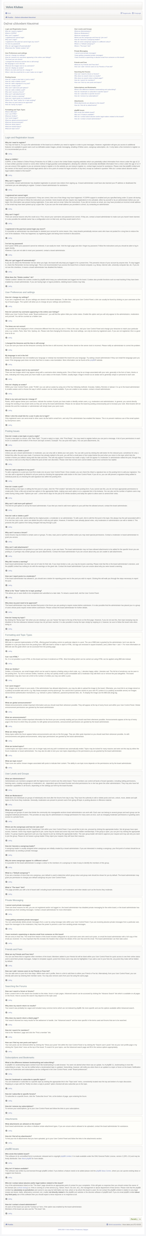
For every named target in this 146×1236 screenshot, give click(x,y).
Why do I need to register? (14, 31)
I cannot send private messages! (85, 53)
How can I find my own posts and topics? (88, 82)
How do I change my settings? (15, 55)
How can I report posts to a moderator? (18, 98)
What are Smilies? (11, 116)
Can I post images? (11, 118)
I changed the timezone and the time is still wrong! (22, 61)
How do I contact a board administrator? (87, 119)
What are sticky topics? (13, 124)
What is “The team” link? (82, 46)
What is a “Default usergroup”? (84, 44)
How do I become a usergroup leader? (87, 39)
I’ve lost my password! (12, 44)
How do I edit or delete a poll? (15, 90)
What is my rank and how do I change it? (18, 70)
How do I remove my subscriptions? (86, 96)
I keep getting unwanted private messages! (88, 55)
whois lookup (22, 1188)
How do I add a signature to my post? (17, 83)
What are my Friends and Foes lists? (86, 64)
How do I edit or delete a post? (15, 81)
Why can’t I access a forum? (14, 92)
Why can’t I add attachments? (15, 94)
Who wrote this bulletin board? (84, 112)
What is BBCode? (11, 112)
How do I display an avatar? (14, 68)
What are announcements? (14, 122)
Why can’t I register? (12, 35)
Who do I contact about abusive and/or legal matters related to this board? (99, 116)
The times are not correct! (13, 59)
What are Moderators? (81, 33)
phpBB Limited (66, 1156)
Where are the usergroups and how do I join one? (90, 37)
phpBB (92, 360)
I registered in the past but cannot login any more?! (22, 42)
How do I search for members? (84, 80)
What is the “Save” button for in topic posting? (20, 100)
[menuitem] (8, 13)
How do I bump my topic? (13, 104)
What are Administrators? (82, 31)
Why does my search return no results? (87, 76)
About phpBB (26, 1159)
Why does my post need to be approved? (19, 102)
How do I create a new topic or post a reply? (20, 79)
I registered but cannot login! (14, 37)
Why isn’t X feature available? (84, 114)
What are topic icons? (12, 128)
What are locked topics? (13, 126)
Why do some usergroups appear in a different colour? (92, 42)
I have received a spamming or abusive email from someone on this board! (99, 57)
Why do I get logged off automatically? (18, 46)
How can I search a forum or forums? (86, 74)
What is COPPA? (11, 33)
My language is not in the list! (15, 63)
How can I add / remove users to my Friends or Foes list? (93, 66)
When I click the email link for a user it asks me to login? (24, 72)
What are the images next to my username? (19, 66)
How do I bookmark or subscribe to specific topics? (91, 91)
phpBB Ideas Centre (103, 1171)
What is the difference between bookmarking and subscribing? (95, 89)
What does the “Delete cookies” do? (17, 48)
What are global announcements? (16, 120)
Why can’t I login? (11, 39)
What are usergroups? (81, 35)
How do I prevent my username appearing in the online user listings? (28, 57)
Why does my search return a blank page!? (88, 78)
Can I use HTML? (11, 114)
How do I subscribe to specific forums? (87, 94)
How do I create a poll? (13, 85)
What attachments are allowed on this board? (89, 103)
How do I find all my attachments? (85, 105)
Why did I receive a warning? (15, 96)
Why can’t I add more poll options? (16, 88)
